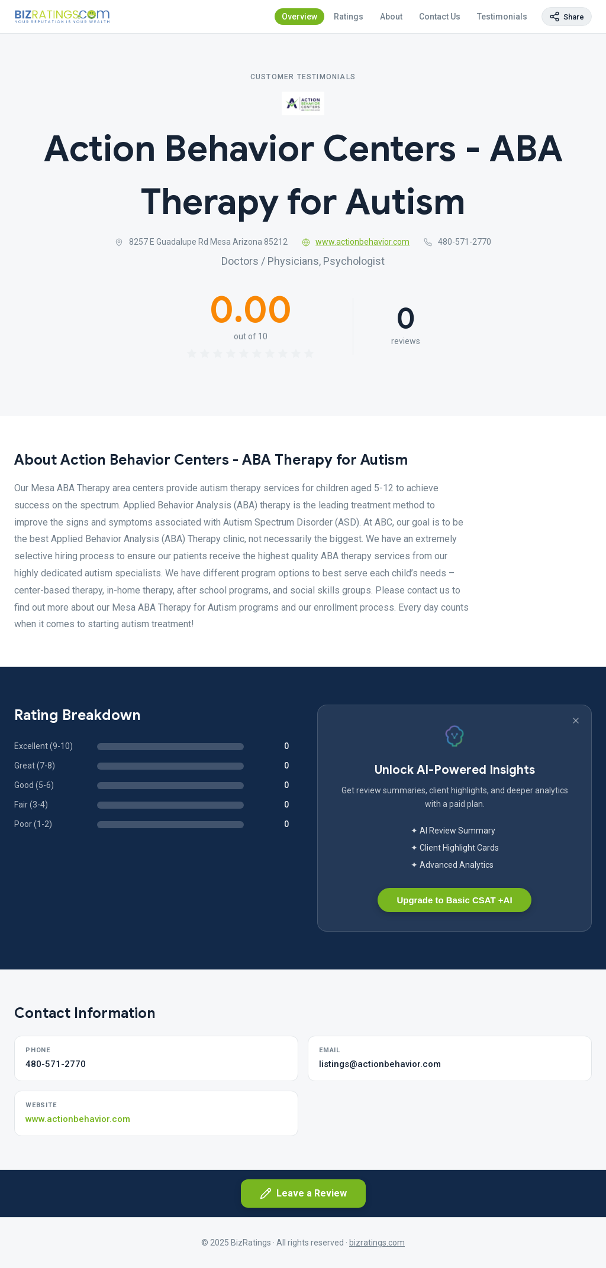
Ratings (348, 16)
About (391, 16)
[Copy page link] (566, 16)
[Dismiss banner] (576, 720)
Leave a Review (303, 1193)
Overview (299, 16)
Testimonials (502, 16)
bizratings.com (377, 1242)
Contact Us (439, 16)
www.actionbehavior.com (356, 242)
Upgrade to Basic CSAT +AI (454, 900)
